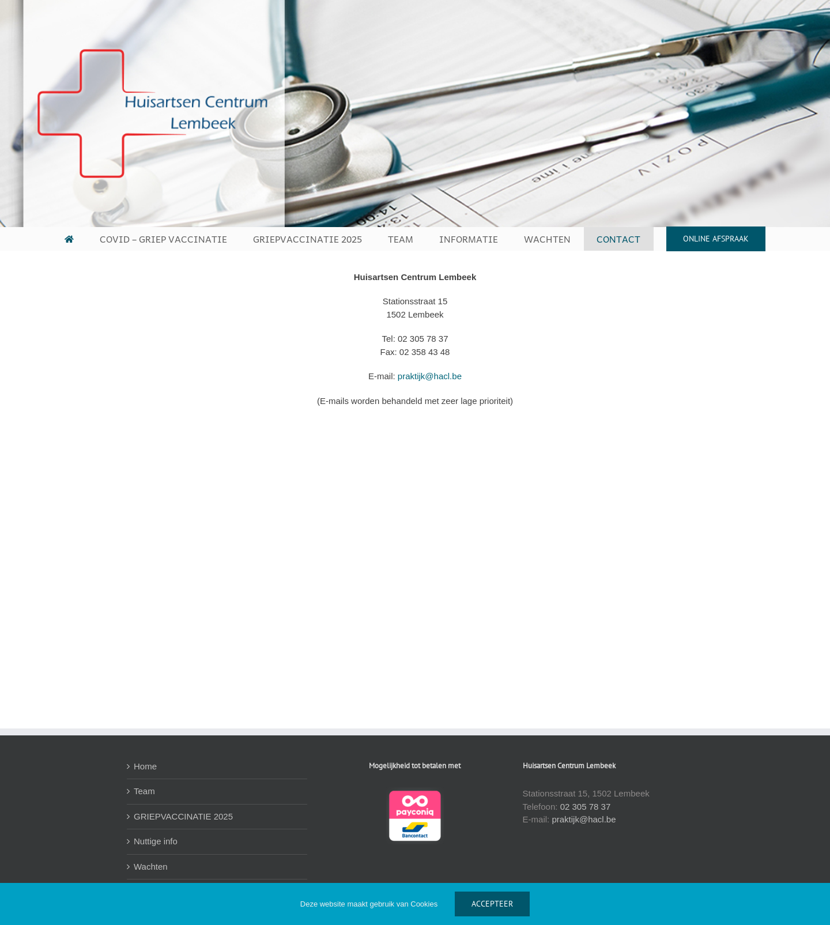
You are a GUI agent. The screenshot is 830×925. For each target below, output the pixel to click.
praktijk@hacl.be (430, 376)
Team (144, 791)
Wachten (151, 866)
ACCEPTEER (492, 903)
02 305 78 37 (585, 806)
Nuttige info (156, 841)
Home (145, 766)
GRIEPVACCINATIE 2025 (183, 816)
